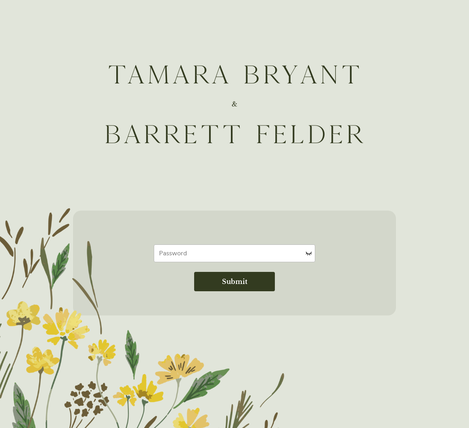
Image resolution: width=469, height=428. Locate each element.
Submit (234, 282)
